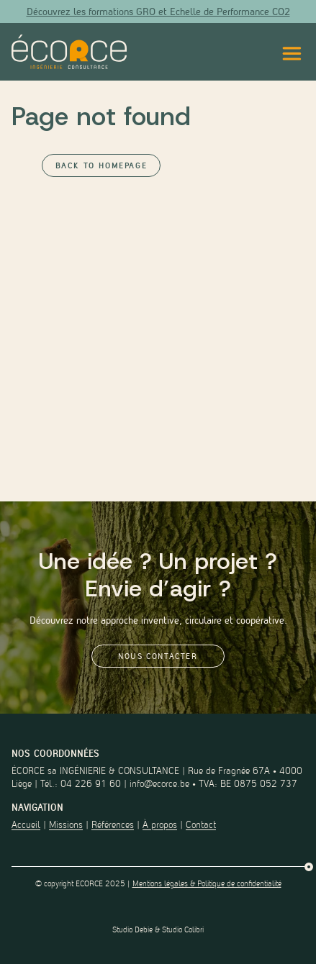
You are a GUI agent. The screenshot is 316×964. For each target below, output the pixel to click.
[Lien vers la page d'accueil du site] (69, 52)
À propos (160, 824)
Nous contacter (157, 656)
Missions (66, 824)
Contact (201, 824)
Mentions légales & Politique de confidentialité (206, 883)
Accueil (26, 824)
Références (112, 824)
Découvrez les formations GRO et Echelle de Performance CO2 (158, 11)
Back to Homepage (101, 165)
